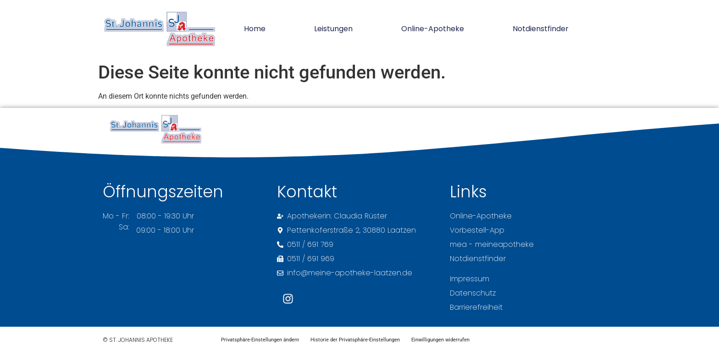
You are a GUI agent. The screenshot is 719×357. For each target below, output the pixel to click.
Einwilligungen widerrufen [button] (457, 342)
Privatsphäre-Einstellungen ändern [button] (263, 342)
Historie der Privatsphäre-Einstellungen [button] (365, 342)
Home (254, 28)
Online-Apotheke (432, 28)
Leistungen (333, 28)
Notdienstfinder (541, 28)
